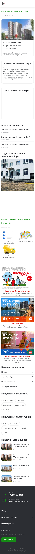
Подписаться (9, 540)
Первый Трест (14, 423)
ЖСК (4, 423)
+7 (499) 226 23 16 (16, 495)
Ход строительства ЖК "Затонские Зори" (15, 130)
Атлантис (6, 409)
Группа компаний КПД (9, 428)
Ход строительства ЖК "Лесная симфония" (21, 445)
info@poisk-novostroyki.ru (18, 501)
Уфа (26, 11)
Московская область (8, 382)
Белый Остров (19, 405)
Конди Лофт (20, 400)
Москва (4, 372)
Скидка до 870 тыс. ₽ (21, 466)
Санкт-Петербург (7, 377)
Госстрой (23, 428)
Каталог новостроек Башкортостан (11, 11)
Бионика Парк (7, 405)
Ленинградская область (9, 387)
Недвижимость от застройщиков (17, 551)
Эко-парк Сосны (8, 400)
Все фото (6, 223)
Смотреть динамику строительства (15, 219)
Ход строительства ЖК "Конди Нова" (21, 477)
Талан (5, 433)
